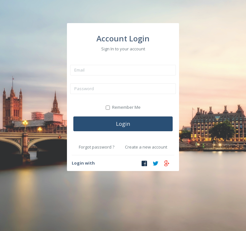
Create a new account (146, 147)
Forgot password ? (96, 147)
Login (123, 123)
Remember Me (123, 107)
